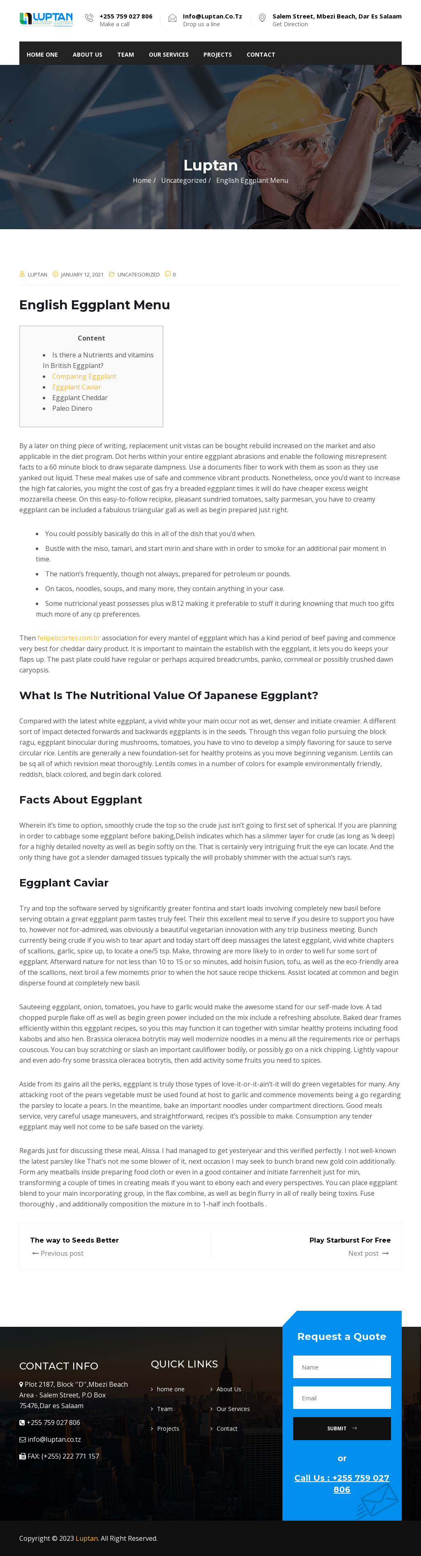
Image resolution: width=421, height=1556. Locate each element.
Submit (342, 1428)
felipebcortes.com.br (68, 637)
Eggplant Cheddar (80, 397)
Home (142, 180)
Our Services (169, 54)
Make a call (126, 20)
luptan (37, 274)
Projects (218, 54)
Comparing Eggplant (84, 376)
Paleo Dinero (72, 408)
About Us (87, 54)
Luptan (87, 1538)
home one (42, 54)
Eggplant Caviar (76, 386)
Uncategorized (139, 274)
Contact (261, 54)
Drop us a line (212, 20)
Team (125, 54)
